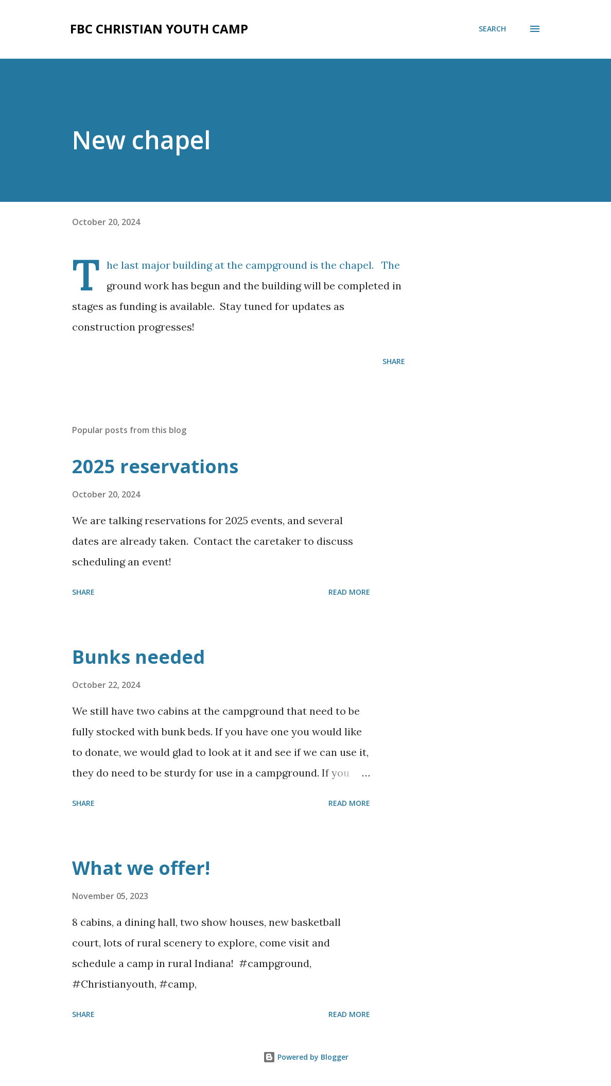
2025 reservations (155, 466)
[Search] (492, 29)
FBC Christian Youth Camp (159, 28)
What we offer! (141, 868)
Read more (349, 592)
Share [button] (393, 361)
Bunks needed (138, 656)
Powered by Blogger (305, 1057)
